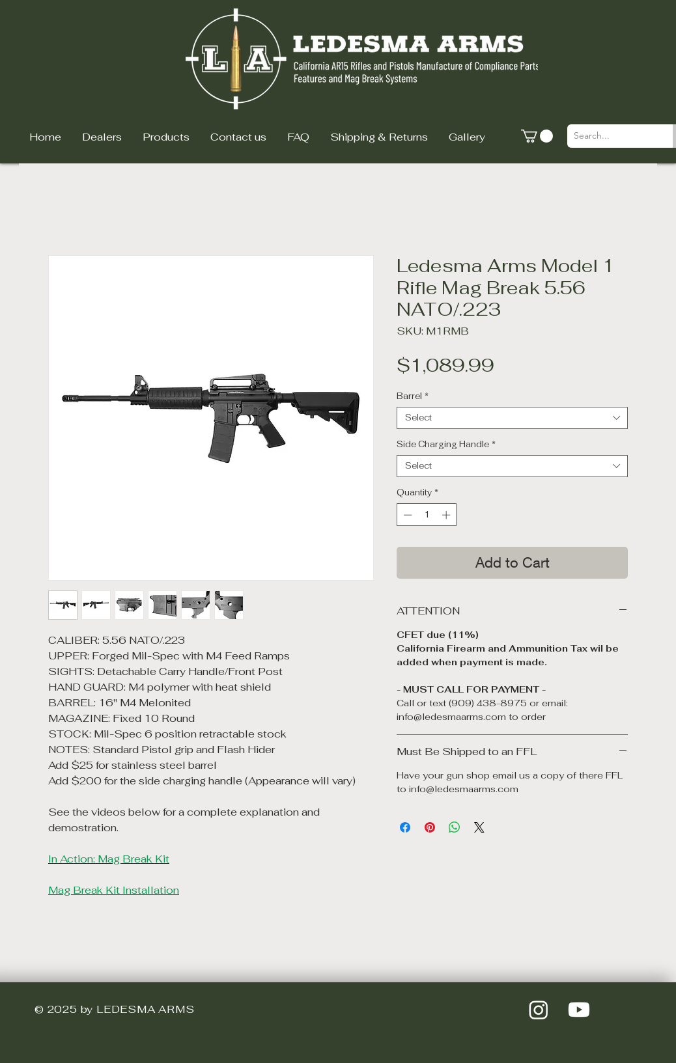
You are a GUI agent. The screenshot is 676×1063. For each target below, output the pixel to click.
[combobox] (512, 418)
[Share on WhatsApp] (454, 827)
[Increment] (447, 515)
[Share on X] (479, 827)
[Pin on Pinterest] (430, 827)
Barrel (413, 396)
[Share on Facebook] (405, 827)
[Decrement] (406, 515)
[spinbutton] (427, 515)
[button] (537, 136)
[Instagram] (538, 1009)
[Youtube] (579, 1009)
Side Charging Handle (446, 444)
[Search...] (609, 136)
